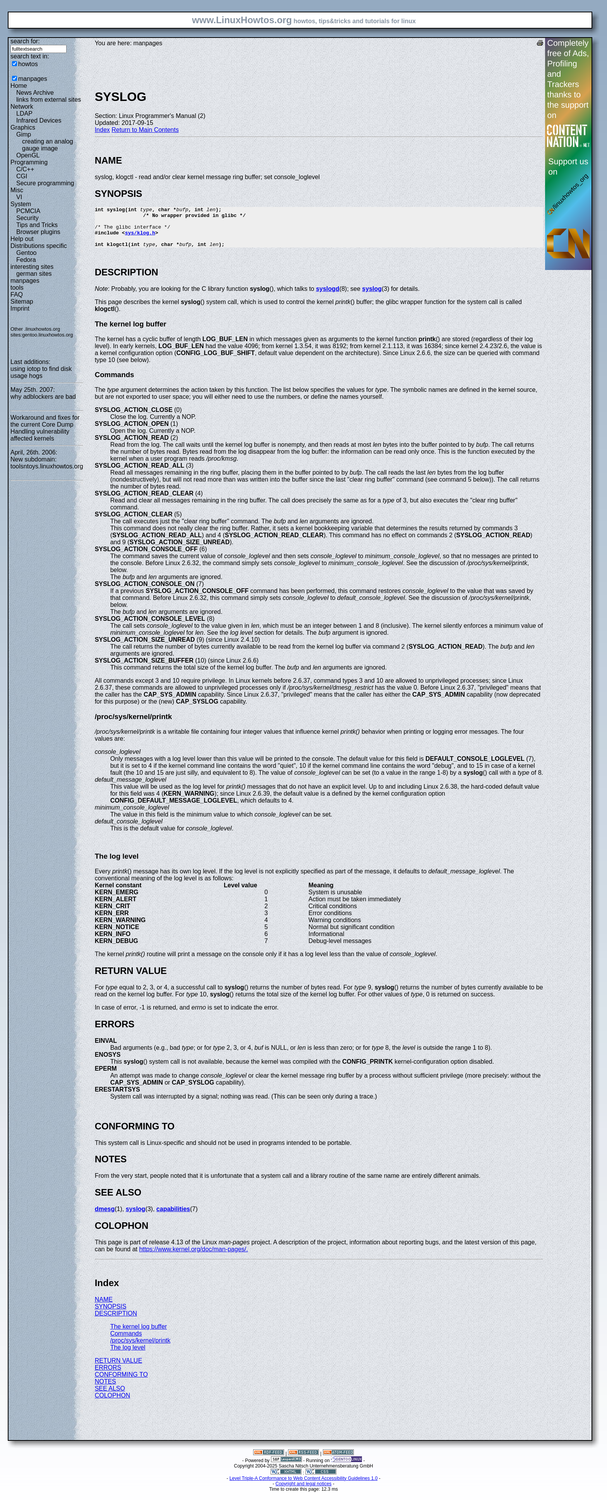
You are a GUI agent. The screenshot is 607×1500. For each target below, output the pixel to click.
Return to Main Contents (144, 129)
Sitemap (21, 301)
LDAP (24, 113)
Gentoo (26, 252)
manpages (32, 78)
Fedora (26, 259)
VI (19, 197)
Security (27, 218)
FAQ (16, 294)
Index (102, 129)
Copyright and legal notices (304, 1492)
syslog (372, 297)
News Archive (35, 92)
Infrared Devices (39, 120)
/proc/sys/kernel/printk (140, 1348)
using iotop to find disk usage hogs (41, 372)
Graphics (22, 127)
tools (17, 287)
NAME (104, 1307)
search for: (25, 41)
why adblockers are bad (43, 396)
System (20, 204)
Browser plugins (38, 232)
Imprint (19, 308)
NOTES (105, 1389)
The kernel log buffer (138, 1334)
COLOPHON (112, 1403)
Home (18, 85)
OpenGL (27, 155)
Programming (29, 162)
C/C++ (25, 169)
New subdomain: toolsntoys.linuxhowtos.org (46, 463)
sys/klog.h (140, 238)
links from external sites (48, 99)
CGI (21, 176)
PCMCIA (28, 211)
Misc (16, 190)
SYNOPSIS (111, 1314)
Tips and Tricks (37, 225)
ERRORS (108, 1375)
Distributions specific (38, 246)
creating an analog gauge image (47, 145)
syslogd (327, 297)
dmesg (105, 1217)
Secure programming (45, 183)
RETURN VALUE (118, 1368)
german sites (34, 273)
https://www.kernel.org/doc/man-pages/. (193, 1257)
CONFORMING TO (121, 1382)
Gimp (23, 134)
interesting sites (31, 266)
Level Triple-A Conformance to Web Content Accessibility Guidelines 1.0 (304, 1486)
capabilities (173, 1217)
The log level (128, 1355)
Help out (22, 239)
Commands (126, 1341)
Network (21, 106)
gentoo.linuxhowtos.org (47, 335)
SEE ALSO (110, 1396)
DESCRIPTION (116, 1321)
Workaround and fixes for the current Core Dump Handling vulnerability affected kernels (44, 428)
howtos (28, 64)
